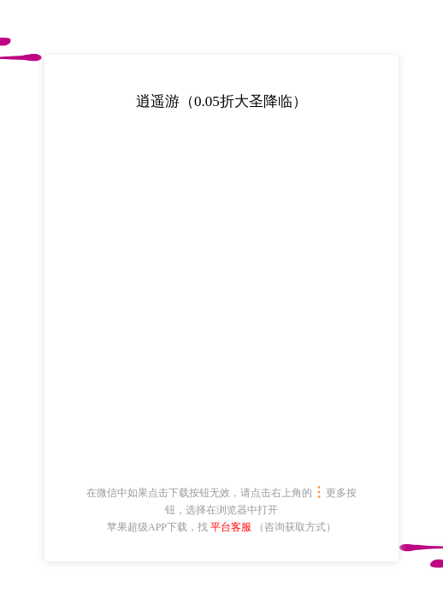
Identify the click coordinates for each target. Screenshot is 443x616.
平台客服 (230, 527)
